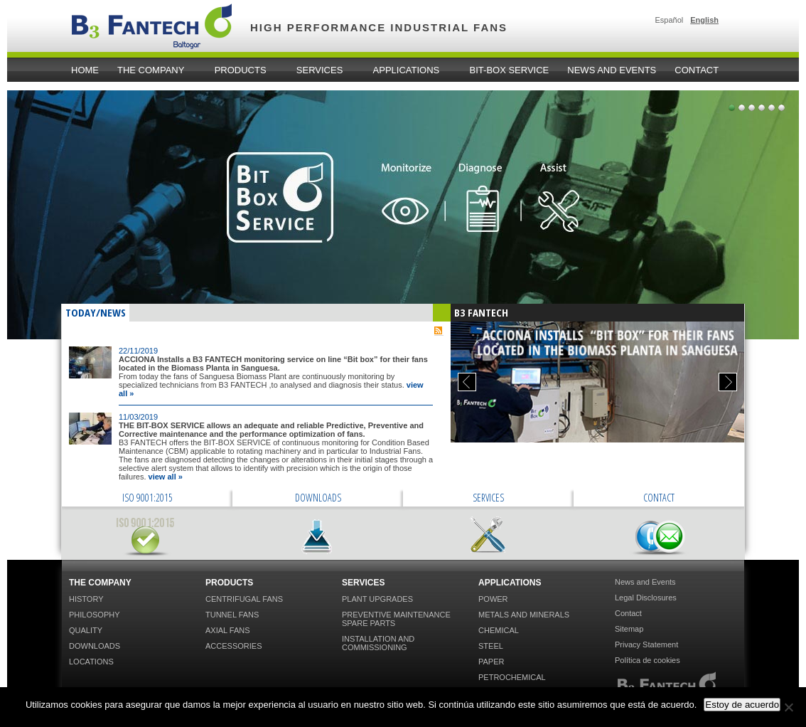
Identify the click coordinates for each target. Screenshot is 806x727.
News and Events (611, 70)
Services (322, 70)
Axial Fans (227, 630)
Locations (91, 661)
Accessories (233, 646)
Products (242, 70)
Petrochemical (512, 677)
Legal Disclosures (646, 597)
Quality (85, 630)
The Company (153, 70)
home (85, 70)
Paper (491, 661)
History (86, 599)
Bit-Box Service (509, 70)
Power (493, 599)
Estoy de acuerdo (742, 704)
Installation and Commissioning (378, 643)
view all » (166, 476)
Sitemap (629, 629)
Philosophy (94, 614)
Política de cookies (647, 660)
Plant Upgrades (377, 599)
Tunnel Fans (232, 614)
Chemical (498, 630)
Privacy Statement (646, 644)
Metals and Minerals (523, 614)
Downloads (94, 646)
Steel (490, 646)
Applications (408, 70)
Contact (697, 70)
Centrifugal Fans (244, 599)
